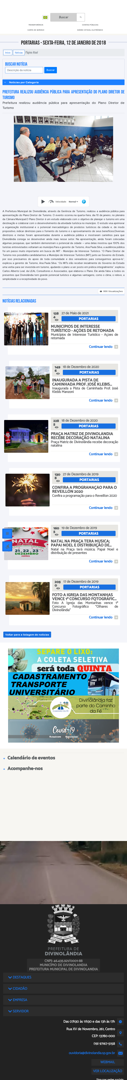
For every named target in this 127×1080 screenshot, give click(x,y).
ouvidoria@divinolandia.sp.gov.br (92, 1053)
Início (7, 52)
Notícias (19, 52)
